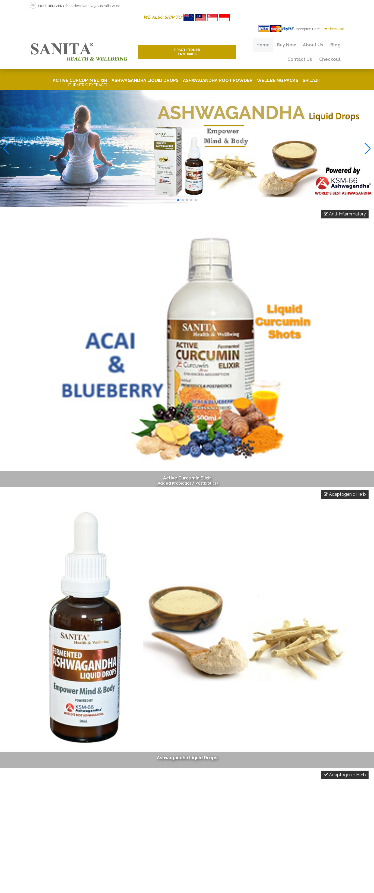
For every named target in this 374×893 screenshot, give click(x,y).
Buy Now (286, 44)
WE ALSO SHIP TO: (187, 17)
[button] (178, 200)
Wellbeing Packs (277, 80)
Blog (335, 44)
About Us (313, 44)
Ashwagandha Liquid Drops (145, 80)
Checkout (330, 59)
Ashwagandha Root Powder (218, 80)
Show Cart (334, 29)
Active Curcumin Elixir (80, 82)
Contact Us (299, 59)
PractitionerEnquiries (187, 52)
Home (263, 44)
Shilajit (312, 80)
